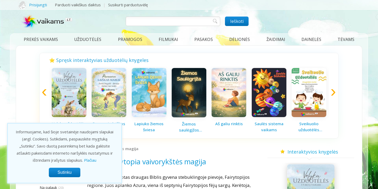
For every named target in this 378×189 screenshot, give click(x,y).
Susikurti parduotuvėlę (128, 4)
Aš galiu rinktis (229, 123)
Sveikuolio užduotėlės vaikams (308, 127)
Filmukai (168, 39)
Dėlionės (239, 39)
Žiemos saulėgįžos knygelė (189, 127)
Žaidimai (275, 39)
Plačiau (90, 160)
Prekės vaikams (41, 39)
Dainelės (311, 39)
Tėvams (346, 39)
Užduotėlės (87, 39)
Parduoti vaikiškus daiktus (78, 4)
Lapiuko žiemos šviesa (149, 126)
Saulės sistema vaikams (269, 126)
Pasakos (203, 39)
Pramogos (130, 39)
